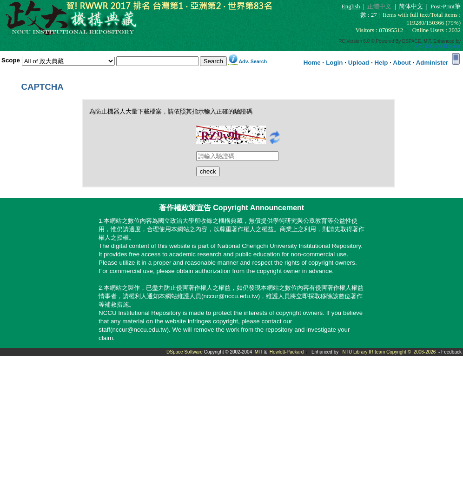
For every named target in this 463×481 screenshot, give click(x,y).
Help (381, 62)
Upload (358, 62)
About (402, 62)
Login (334, 62)
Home (312, 62)
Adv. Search (252, 61)
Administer (432, 62)
